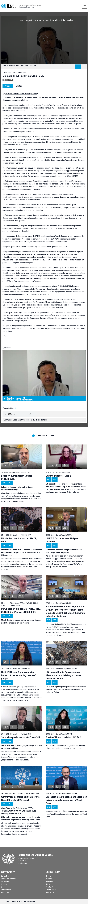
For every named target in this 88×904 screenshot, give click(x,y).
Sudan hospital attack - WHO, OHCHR (20, 737)
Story (7, 86)
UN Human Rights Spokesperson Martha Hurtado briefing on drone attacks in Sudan (63, 675)
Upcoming (50, 881)
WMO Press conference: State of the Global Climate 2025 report (20, 798)
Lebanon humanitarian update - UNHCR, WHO (17, 477)
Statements (5, 881)
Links (48, 884)
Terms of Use (51, 890)
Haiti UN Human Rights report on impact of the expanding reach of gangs (18, 675)
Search (49, 879)
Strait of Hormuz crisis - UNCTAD (63, 737)
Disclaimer (50, 892)
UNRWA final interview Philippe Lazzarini (62, 540)
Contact (6, 901)
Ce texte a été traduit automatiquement (21, 94)
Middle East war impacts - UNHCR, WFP (19, 540)
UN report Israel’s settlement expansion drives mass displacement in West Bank (66, 800)
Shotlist (19, 86)
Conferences (6, 890)
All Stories (5, 892)
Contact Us (50, 887)
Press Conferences (8, 879)
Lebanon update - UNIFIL (58, 475)
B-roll (3, 887)
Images (4, 884)
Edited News (5, 876)
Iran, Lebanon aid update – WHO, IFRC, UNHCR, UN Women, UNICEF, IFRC (21, 610)
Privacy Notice (29, 901)
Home (48, 876)
